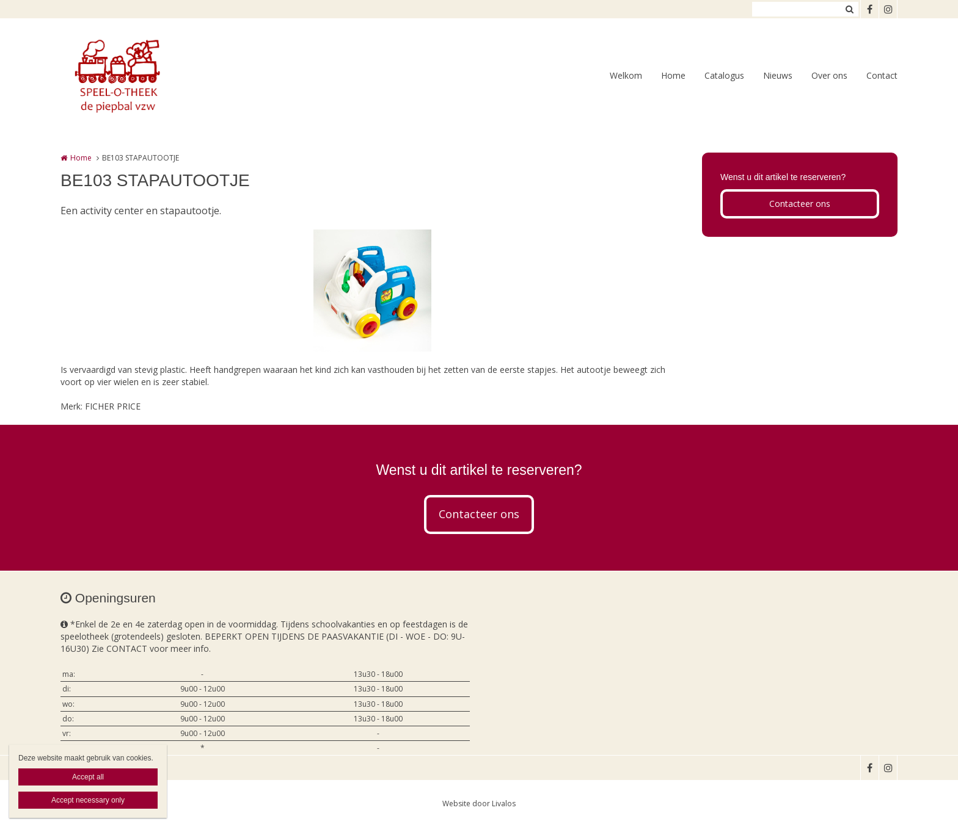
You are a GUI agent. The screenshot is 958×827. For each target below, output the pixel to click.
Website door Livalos (479, 803)
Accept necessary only (88, 800)
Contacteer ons (799, 203)
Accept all (88, 777)
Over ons (829, 75)
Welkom (626, 75)
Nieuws (777, 75)
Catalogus (724, 75)
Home (673, 75)
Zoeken (849, 9)
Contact (882, 75)
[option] (372, 290)
